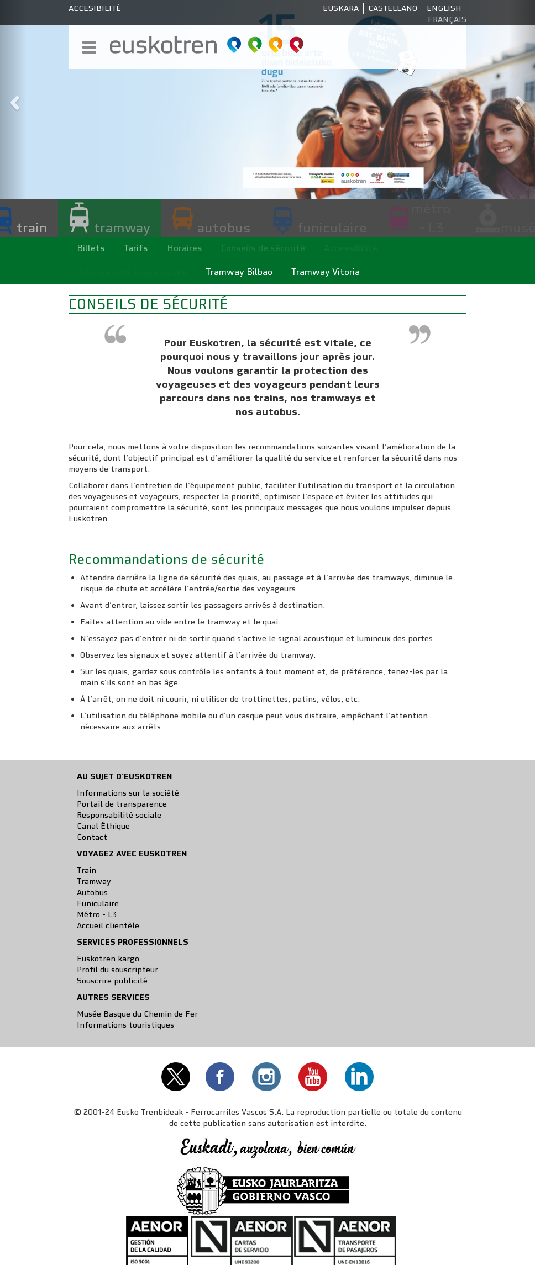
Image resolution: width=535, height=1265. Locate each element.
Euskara (341, 8)
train (32, 227)
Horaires (184, 248)
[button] (13, 99)
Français (447, 19)
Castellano (392, 8)
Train (86, 870)
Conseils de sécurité (263, 248)
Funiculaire (98, 903)
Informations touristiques (125, 1025)
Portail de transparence (122, 804)
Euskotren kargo (108, 959)
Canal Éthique (103, 826)
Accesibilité (95, 8)
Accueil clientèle (108, 925)
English (444, 8)
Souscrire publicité (112, 981)
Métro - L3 (97, 914)
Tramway (94, 881)
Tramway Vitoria (325, 272)
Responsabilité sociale (119, 815)
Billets (91, 248)
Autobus (92, 892)
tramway (122, 227)
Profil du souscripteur (117, 970)
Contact (92, 837)
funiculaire (332, 227)
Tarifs (136, 248)
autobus (223, 227)
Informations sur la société (128, 793)
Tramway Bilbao (239, 272)
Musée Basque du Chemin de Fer (137, 1014)
